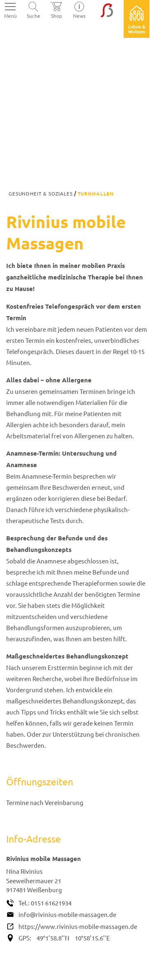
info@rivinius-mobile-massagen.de (67, 914)
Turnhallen (96, 193)
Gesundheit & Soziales (41, 193)
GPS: (24, 938)
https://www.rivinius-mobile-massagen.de (77, 926)
